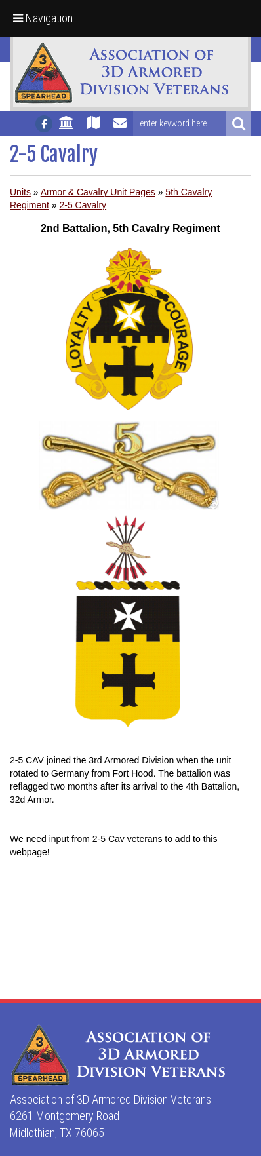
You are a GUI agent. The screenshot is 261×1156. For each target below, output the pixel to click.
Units (20, 192)
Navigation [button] (43, 18)
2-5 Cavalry (83, 205)
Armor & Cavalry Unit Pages (98, 192)
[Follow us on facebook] (43, 124)
